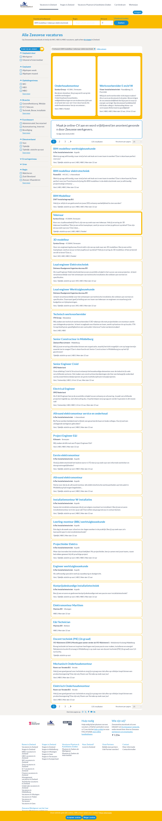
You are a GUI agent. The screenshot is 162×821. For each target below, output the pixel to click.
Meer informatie (128, 747)
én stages (87, 40)
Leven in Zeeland (88, 747)
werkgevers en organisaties (122, 732)
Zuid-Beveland (28, 176)
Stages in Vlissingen (49, 752)
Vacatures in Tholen (29, 797)
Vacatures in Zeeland (48, 5)
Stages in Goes (47, 754)
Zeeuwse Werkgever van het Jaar (35, 811)
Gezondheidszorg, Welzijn (33, 104)
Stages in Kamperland (50, 759)
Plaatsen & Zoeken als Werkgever (70, 750)
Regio (75, 19)
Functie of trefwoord (42, 19)
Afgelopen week (29, 70)
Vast (24, 143)
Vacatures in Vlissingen (30, 794)
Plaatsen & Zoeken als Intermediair (70, 754)
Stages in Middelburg (50, 749)
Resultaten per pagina (123, 142)
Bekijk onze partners (110, 747)
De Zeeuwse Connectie (130, 727)
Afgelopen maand (30, 74)
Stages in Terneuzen (49, 756)
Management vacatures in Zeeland (30, 778)
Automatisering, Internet (33, 127)
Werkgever (27, 57)
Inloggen (137, 12)
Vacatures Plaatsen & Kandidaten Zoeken (94, 5)
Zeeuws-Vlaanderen (31, 180)
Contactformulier (129, 749)
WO (24, 84)
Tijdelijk (25, 146)
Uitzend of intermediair (32, 60)
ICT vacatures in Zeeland (28, 770)
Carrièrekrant (120, 5)
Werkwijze (133, 5)
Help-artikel (98, 729)
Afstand (104, 19)
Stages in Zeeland (67, 5)
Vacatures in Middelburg (26, 791)
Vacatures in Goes (28, 803)
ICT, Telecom (28, 107)
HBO (24, 87)
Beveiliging (27, 130)
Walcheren (27, 173)
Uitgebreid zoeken (121, 18)
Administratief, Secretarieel (34, 123)
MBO (24, 91)
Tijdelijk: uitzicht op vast (33, 150)
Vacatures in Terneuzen (26, 800)
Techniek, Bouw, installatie (34, 110)
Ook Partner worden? (110, 749)
